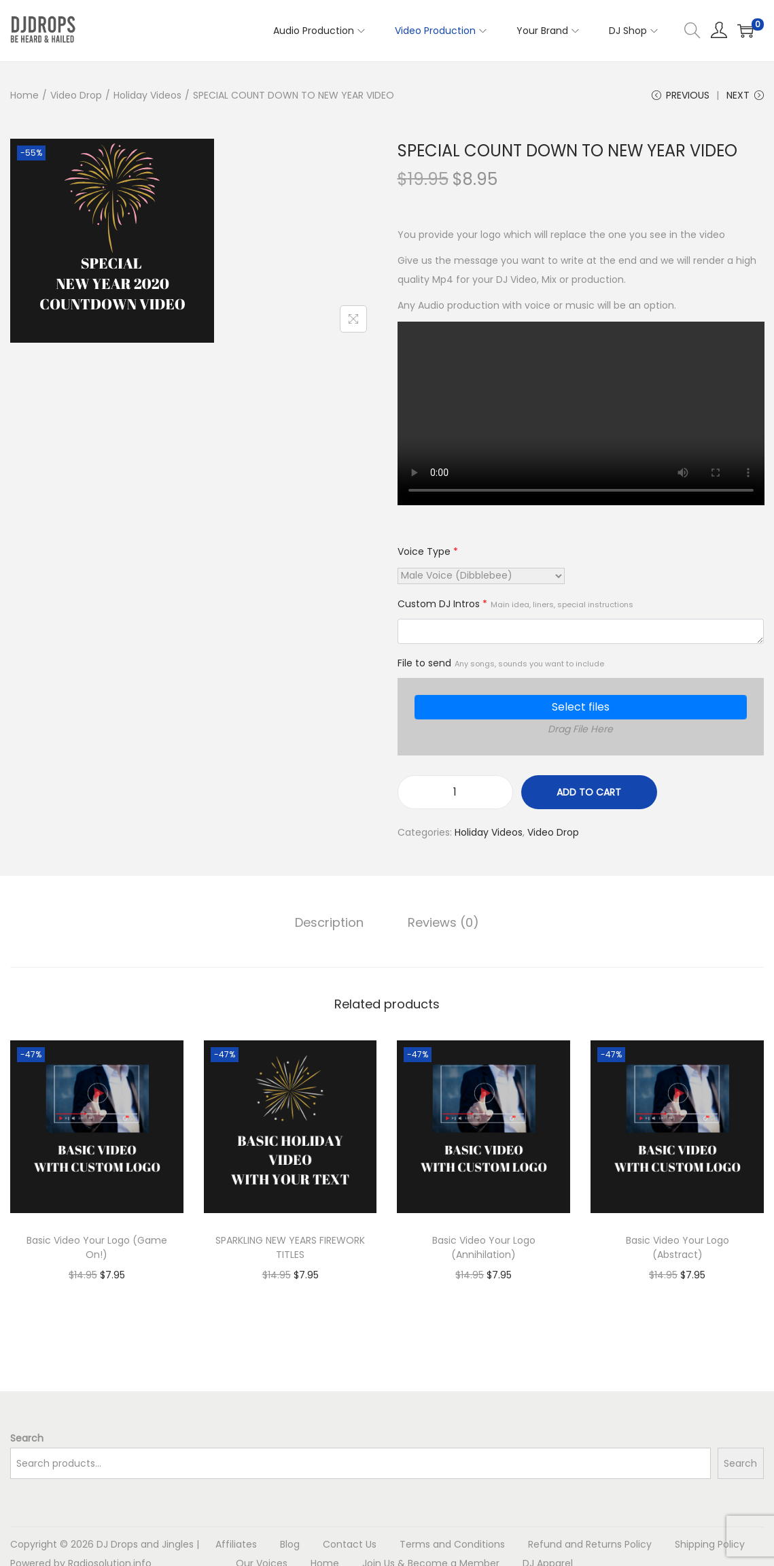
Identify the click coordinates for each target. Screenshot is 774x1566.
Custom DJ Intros (515, 604)
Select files (581, 707)
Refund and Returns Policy (590, 1544)
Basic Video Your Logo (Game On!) (97, 1247)
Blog (290, 1544)
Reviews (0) (443, 922)
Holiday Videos (147, 95)
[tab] (330, 922)
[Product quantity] (455, 792)
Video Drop (76, 95)
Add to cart (589, 793)
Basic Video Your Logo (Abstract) (677, 1247)
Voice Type (428, 552)
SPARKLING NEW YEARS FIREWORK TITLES (290, 1247)
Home (24, 95)
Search (26, 1438)
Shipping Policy (710, 1544)
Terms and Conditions (452, 1544)
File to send (501, 663)
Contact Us (349, 1544)
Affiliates (236, 1544)
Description (330, 922)
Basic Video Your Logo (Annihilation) (483, 1247)
